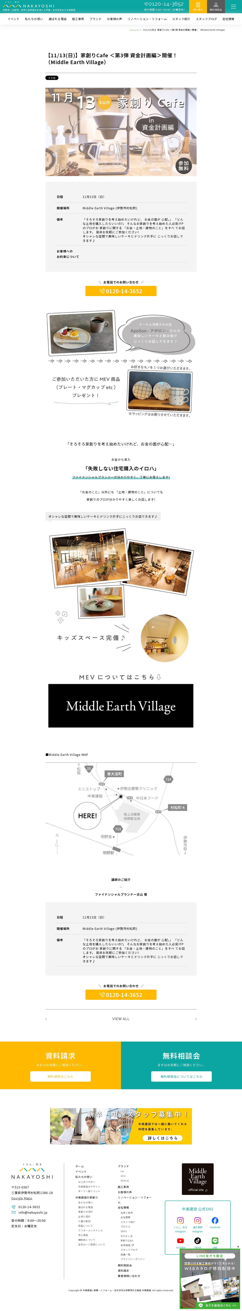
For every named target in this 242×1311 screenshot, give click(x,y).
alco (123, 1175)
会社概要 (125, 1217)
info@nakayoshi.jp (33, 1212)
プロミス (125, 1226)
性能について (85, 1225)
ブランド (96, 19)
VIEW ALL (121, 1019)
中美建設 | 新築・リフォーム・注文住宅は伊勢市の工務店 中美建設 (117, 1290)
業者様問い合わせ (129, 1276)
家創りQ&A (127, 1240)
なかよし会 (127, 1235)
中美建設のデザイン (89, 1186)
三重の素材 (84, 1221)
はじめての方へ (86, 1181)
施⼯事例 (78, 19)
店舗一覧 (125, 1254)
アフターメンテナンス (90, 1230)
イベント (14, 19)
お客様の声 (114, 19)
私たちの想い (34, 19)
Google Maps (21, 1198)
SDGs (124, 1231)
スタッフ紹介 (181, 19)
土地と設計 (84, 1216)
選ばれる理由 (58, 19)
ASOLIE (125, 1180)
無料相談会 (216, 9)
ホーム (79, 1166)
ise (122, 1171)
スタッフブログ (206, 19)
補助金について (86, 1239)
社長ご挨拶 (127, 1212)
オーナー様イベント (89, 1191)
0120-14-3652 (166, 4)
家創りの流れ (85, 1211)
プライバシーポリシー (133, 1259)
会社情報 (228, 19)
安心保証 (83, 1235)
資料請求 (198, 9)
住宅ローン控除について (91, 1244)
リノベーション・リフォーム (147, 19)
